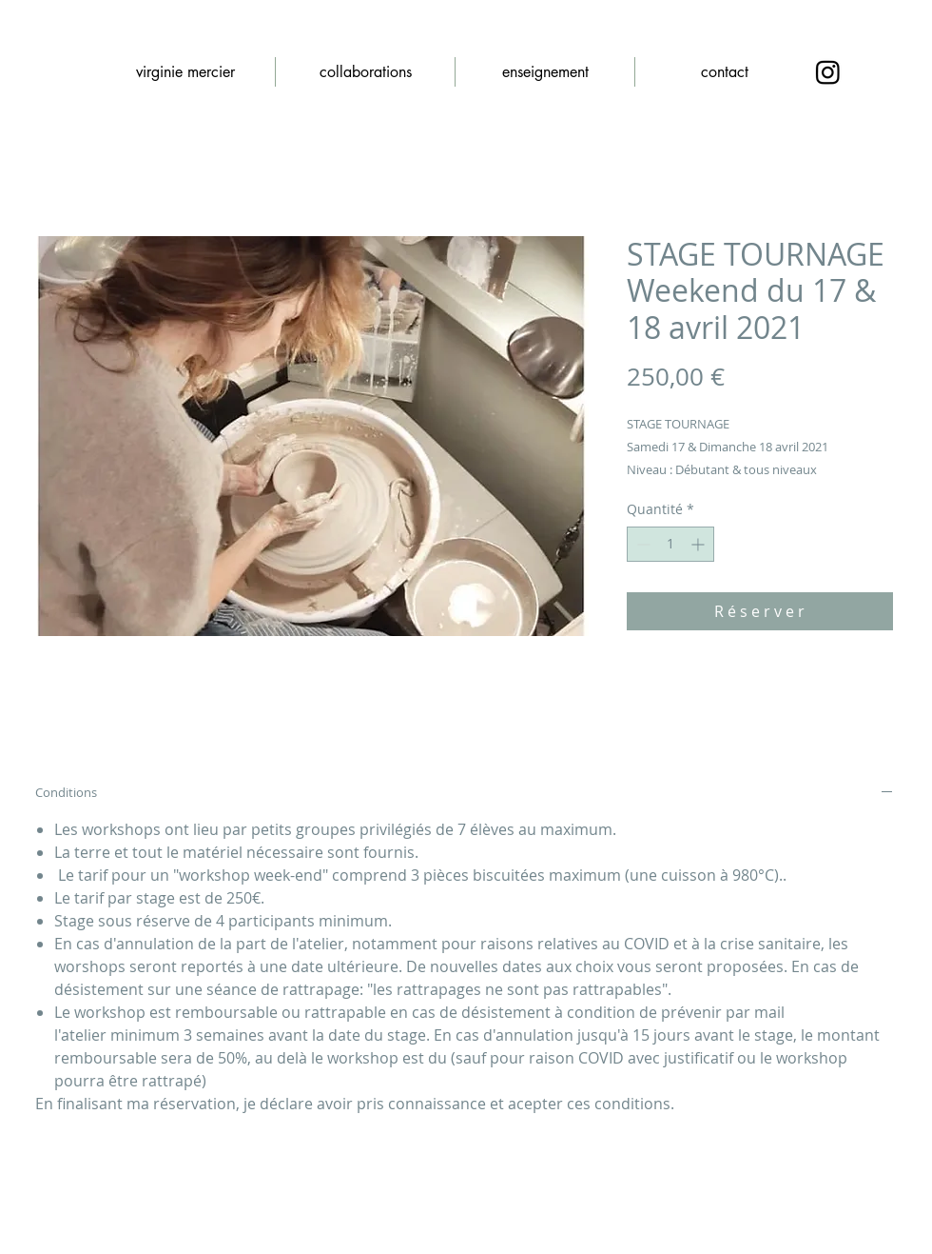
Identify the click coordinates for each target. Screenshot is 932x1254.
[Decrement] (641, 544)
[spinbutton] (670, 544)
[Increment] (699, 544)
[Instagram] (828, 72)
